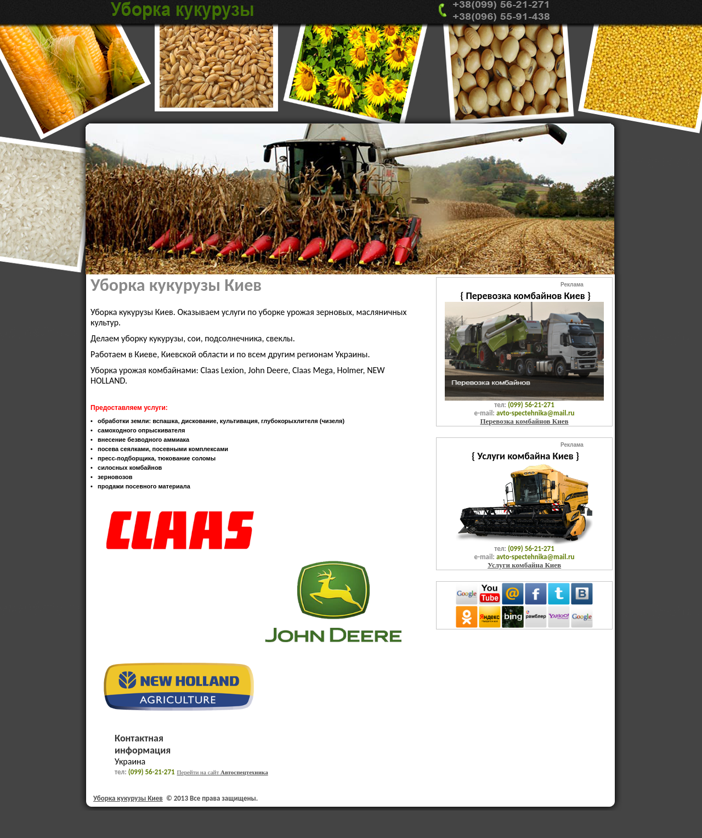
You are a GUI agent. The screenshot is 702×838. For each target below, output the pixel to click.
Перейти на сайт (222, 772)
